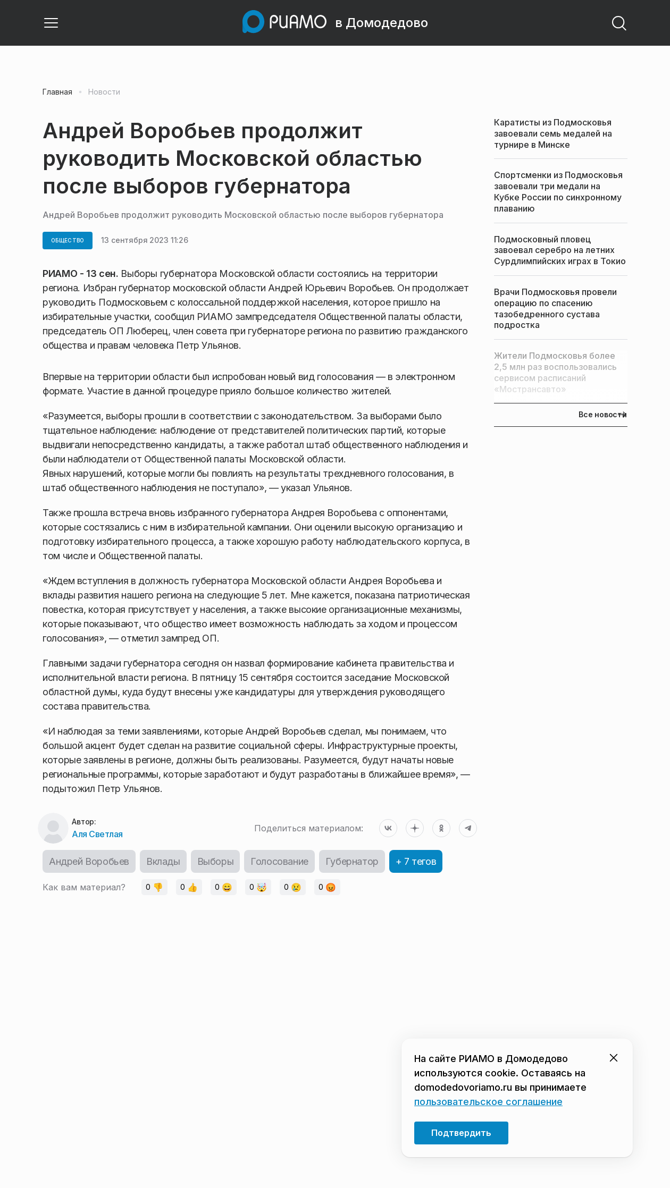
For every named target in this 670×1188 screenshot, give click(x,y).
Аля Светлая (97, 834)
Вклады (163, 861)
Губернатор (352, 861)
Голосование (279, 861)
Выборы (215, 861)
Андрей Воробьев (89, 861)
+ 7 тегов (416, 861)
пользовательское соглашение (488, 1101)
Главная (57, 92)
